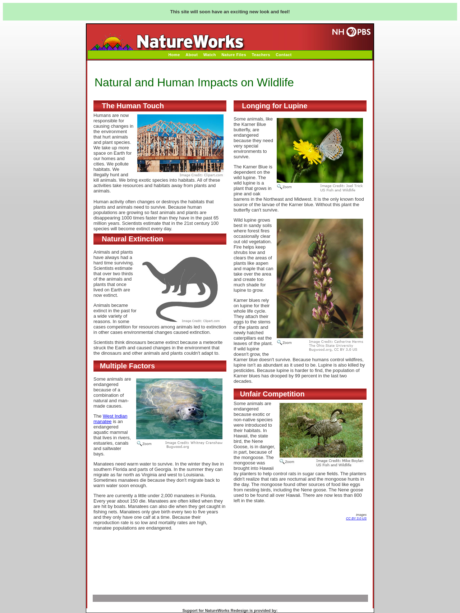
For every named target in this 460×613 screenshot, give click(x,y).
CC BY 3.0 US (356, 518)
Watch (209, 55)
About (191, 55)
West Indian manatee (110, 418)
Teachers (261, 55)
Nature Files (233, 55)
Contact (283, 55)
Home (174, 55)
